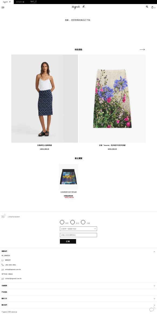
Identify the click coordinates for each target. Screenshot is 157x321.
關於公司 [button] (78, 298)
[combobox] (78, 228)
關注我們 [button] (78, 305)
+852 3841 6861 (10, 265)
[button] (142, 49)
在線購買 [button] (78, 285)
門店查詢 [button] (4, 292)
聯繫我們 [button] (78, 251)
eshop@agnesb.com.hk (13, 269)
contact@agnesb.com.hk (13, 278)
